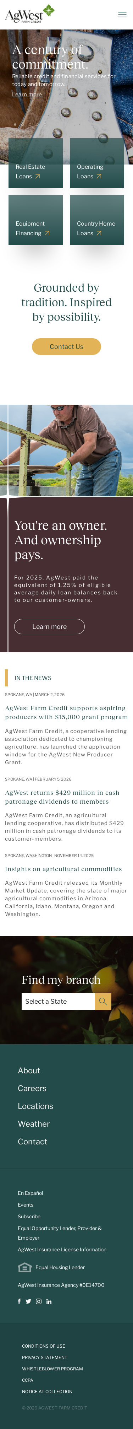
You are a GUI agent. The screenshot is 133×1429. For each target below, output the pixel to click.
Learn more (27, 94)
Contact (33, 1141)
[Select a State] (58, 1001)
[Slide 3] (30, 124)
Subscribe (29, 1216)
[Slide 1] (15, 124)
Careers (32, 1088)
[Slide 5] (45, 124)
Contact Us (66, 346)
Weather (34, 1123)
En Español (30, 1193)
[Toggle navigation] (122, 14)
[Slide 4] (37, 124)
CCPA (27, 1380)
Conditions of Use (43, 1346)
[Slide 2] (22, 124)
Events (25, 1205)
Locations (35, 1106)
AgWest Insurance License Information (62, 1249)
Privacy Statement (44, 1357)
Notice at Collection (47, 1391)
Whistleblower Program (52, 1368)
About (29, 1070)
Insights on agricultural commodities (63, 869)
